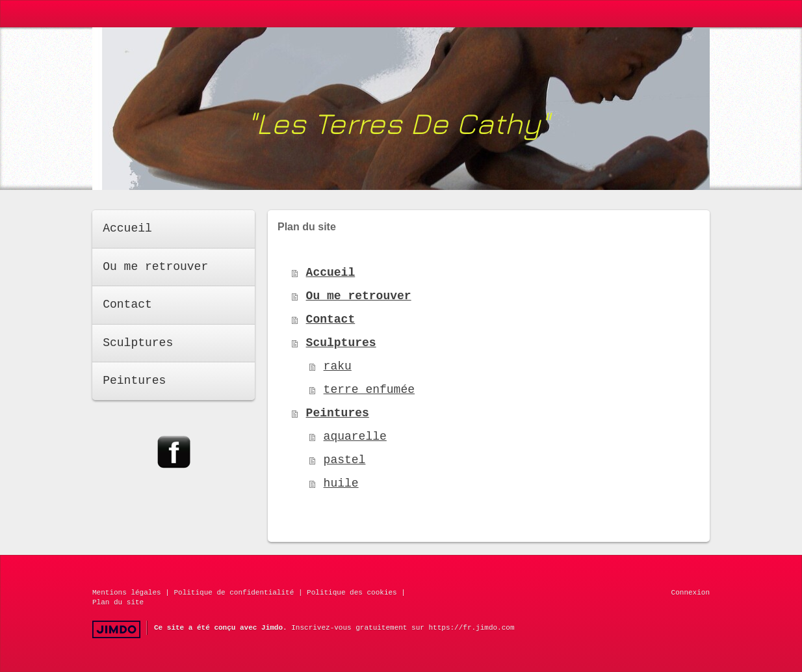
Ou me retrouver (358, 295)
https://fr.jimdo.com (471, 628)
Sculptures (341, 342)
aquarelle (355, 436)
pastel (345, 459)
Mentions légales (126, 593)
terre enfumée (369, 389)
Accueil (331, 272)
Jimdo (116, 629)
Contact (331, 319)
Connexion (690, 593)
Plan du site (118, 602)
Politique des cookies (352, 593)
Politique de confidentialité (234, 593)
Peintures (337, 413)
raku (338, 366)
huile (341, 483)
